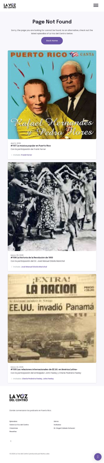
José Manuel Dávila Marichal (34, 267)
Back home (52, 40)
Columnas (14, 428)
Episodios (13, 421)
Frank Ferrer (26, 155)
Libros (56, 421)
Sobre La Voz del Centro (19, 425)
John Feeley (48, 378)
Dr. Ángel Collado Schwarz (64, 428)
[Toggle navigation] (96, 5)
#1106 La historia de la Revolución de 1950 (32, 258)
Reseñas (13, 431)
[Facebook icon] (11, 441)
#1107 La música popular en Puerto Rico (31, 146)
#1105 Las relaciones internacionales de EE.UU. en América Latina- (44, 370)
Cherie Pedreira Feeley (32, 378)
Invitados (57, 425)
